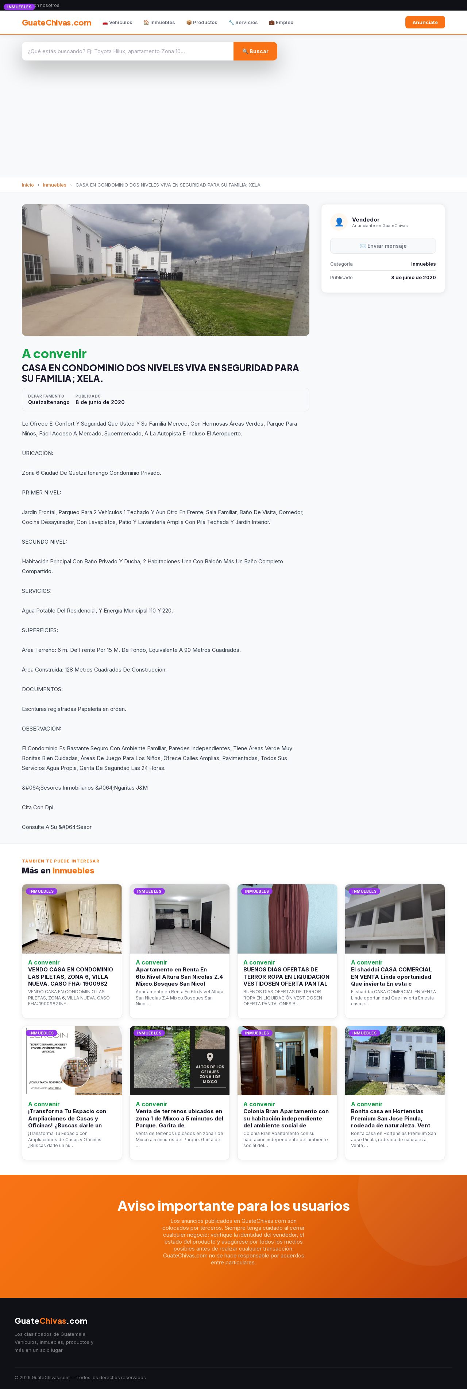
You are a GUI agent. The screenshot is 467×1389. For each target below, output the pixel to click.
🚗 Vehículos (117, 22)
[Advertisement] (233, 123)
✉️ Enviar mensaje (383, 246)
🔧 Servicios (243, 22)
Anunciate (425, 22)
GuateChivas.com (56, 22)
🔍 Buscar (255, 51)
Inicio (28, 185)
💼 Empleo (281, 22)
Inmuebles (54, 185)
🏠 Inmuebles (159, 22)
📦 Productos (201, 22)
